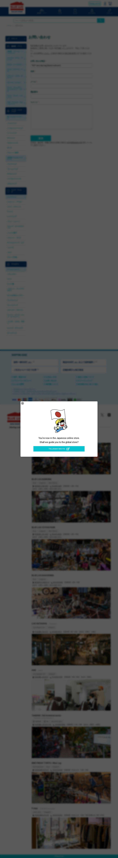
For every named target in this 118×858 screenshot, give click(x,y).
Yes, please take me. (59, 449)
